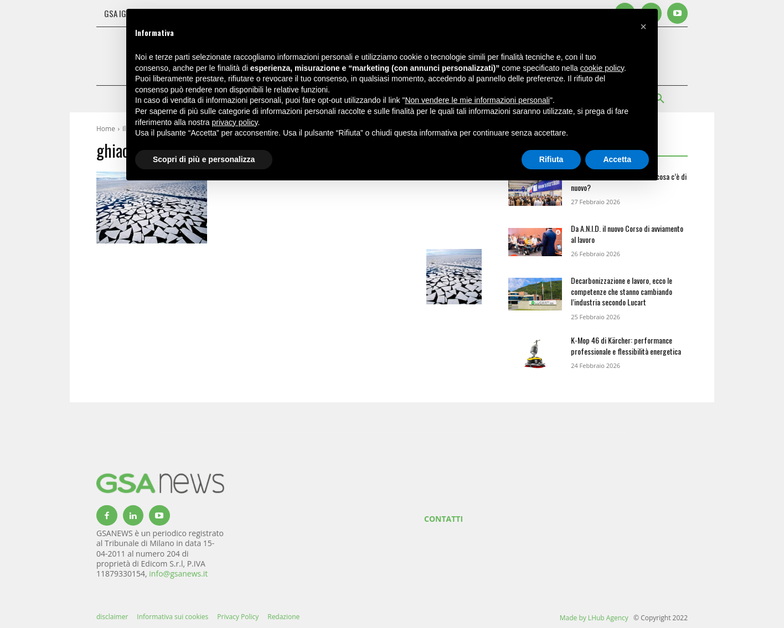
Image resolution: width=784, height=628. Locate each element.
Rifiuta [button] (551, 159)
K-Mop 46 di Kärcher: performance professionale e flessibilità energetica (626, 345)
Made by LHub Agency (594, 617)
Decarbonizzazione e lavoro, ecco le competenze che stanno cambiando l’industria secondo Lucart (621, 291)
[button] (643, 26)
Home (105, 128)
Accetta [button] (617, 159)
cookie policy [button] (602, 68)
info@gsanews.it (178, 573)
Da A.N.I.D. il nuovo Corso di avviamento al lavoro (627, 233)
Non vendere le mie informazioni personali (477, 100)
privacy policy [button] (235, 122)
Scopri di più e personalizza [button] (204, 159)
